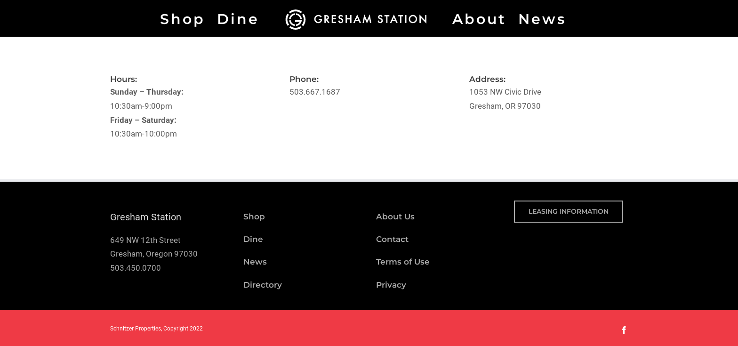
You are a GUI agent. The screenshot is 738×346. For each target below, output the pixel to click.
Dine (253, 239)
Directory (262, 285)
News (255, 261)
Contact (392, 239)
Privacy (391, 285)
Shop (254, 216)
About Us (395, 216)
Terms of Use (403, 261)
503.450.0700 (135, 268)
